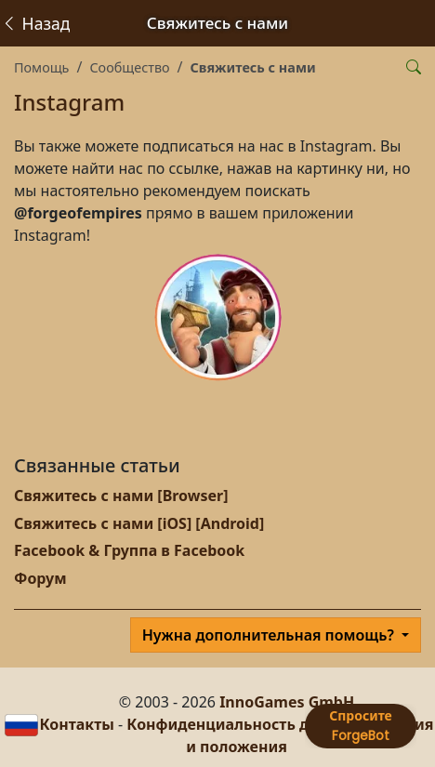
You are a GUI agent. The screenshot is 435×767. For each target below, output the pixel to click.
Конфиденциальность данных (242, 724)
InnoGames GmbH (286, 702)
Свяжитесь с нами (253, 67)
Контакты (76, 724)
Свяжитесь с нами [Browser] (121, 495)
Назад (35, 23)
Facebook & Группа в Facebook (129, 550)
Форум (40, 578)
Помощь (41, 67)
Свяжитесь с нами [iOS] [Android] (139, 523)
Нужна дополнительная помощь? (270, 635)
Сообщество (129, 67)
